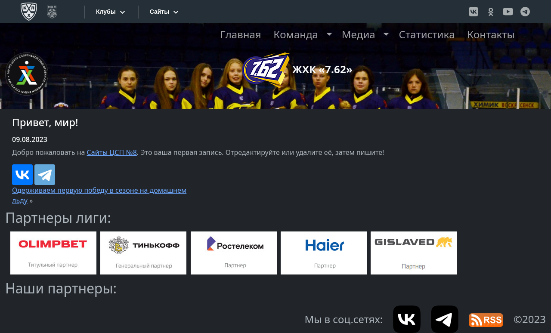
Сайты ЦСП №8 (112, 152)
